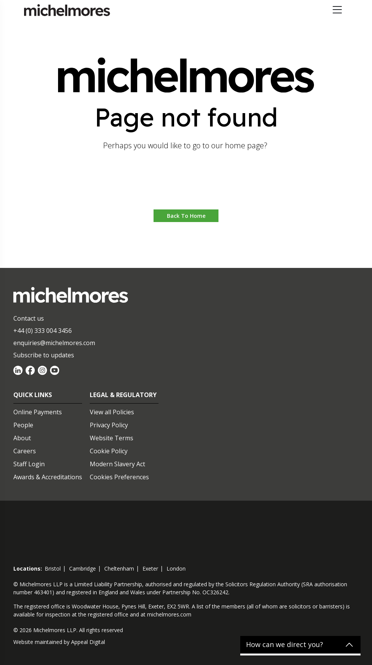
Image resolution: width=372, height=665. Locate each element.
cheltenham (119, 568)
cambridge (82, 568)
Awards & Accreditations (47, 477)
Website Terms (111, 438)
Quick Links (32, 395)
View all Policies (112, 412)
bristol (53, 568)
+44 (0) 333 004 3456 (42, 330)
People (23, 425)
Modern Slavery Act (117, 464)
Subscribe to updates (43, 355)
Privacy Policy (109, 425)
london (176, 568)
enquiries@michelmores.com (54, 343)
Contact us (28, 318)
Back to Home (186, 215)
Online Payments (37, 412)
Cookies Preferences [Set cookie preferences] (119, 477)
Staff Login (29, 464)
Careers (24, 451)
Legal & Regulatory (123, 395)
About (22, 438)
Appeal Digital (88, 642)
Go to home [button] (186, 186)
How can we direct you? (284, 645)
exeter (150, 568)
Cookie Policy (109, 451)
